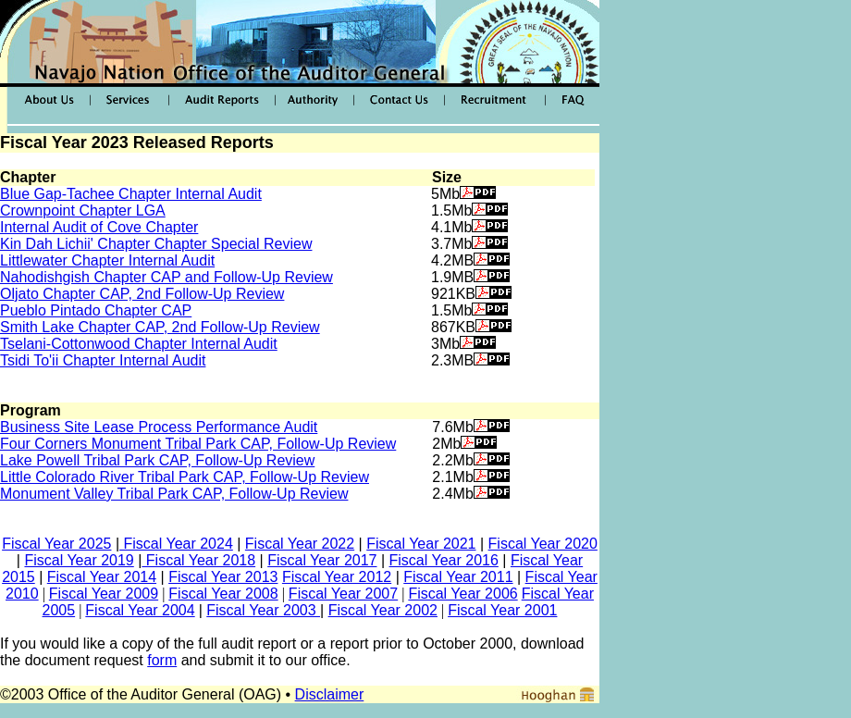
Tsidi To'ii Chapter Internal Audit (102, 360)
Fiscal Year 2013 (223, 577)
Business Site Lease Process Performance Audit (158, 427)
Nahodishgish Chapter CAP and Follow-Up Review (166, 277)
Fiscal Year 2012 (336, 577)
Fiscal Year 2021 (420, 543)
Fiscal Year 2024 (176, 543)
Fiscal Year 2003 (263, 610)
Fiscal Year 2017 (321, 560)
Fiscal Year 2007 (343, 593)
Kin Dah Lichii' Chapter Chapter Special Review (156, 244)
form (162, 660)
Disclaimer (329, 694)
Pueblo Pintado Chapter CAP (95, 310)
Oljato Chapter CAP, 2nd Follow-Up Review (142, 294)
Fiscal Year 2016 (444, 560)
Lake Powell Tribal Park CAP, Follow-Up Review (157, 460)
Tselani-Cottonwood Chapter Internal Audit (139, 344)
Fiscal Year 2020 (543, 543)
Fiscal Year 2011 (457, 577)
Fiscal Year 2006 (462, 593)
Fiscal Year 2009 (103, 593)
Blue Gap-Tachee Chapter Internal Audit (131, 194)
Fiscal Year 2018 (198, 560)
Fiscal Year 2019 (78, 560)
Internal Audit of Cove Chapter (99, 227)
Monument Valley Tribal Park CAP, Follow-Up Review (174, 493)
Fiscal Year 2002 (383, 610)
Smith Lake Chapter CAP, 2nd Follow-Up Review (160, 327)
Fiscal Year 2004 (139, 610)
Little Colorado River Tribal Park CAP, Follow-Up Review (184, 477)
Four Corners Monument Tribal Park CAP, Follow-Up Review (198, 444)
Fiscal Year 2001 (502, 610)
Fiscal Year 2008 (223, 593)
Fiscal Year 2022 (299, 543)
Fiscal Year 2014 (101, 577)
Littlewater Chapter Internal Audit (107, 260)
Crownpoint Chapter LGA (83, 210)
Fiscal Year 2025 (56, 543)
